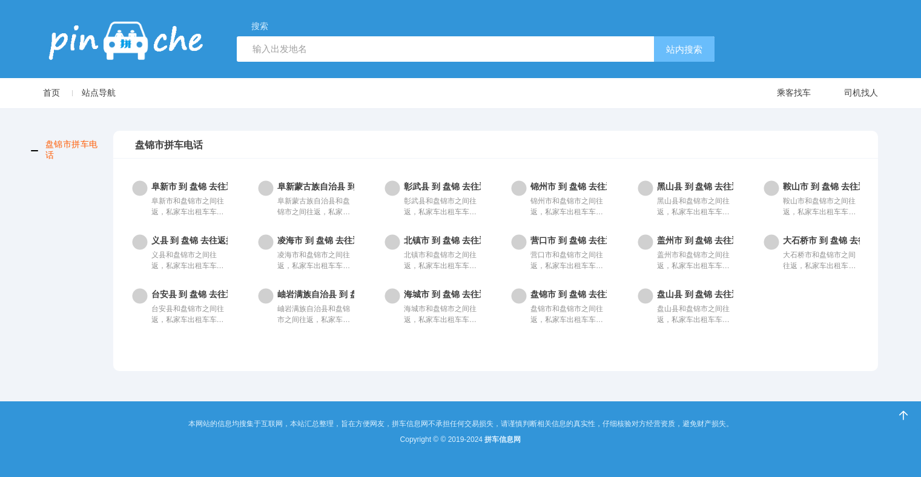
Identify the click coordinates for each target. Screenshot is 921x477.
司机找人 (849, 93)
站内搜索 (684, 49)
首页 (51, 92)
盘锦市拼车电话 (71, 149)
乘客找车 (782, 93)
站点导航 (99, 92)
